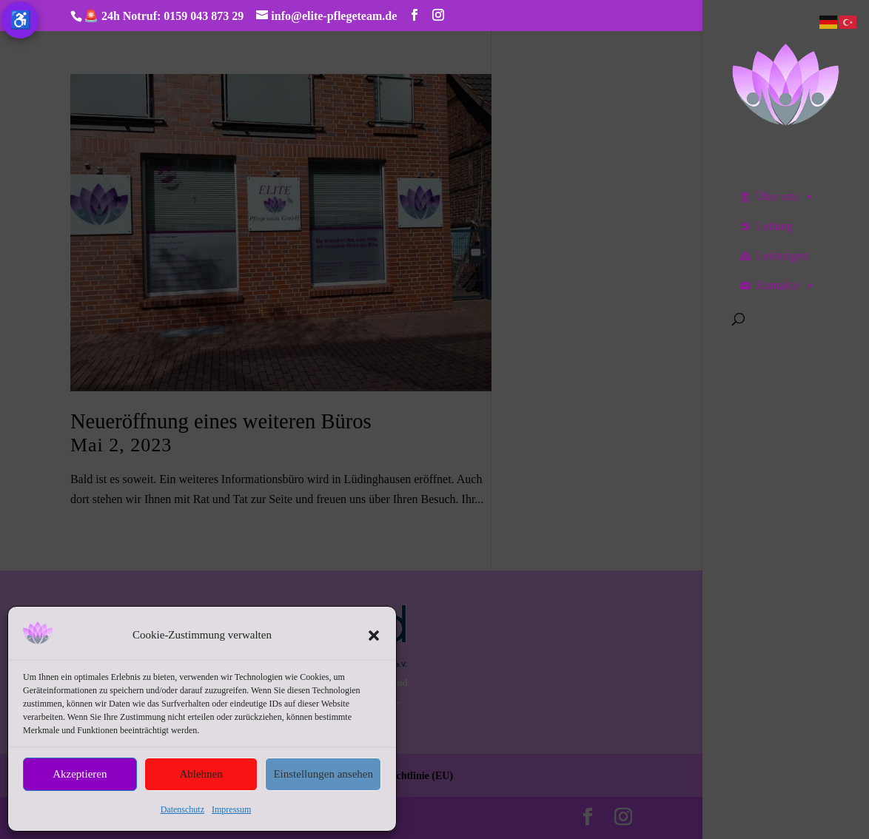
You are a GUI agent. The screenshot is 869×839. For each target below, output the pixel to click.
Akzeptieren (80, 774)
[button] (373, 635)
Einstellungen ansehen (323, 774)
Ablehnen (200, 774)
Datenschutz (182, 809)
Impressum (231, 809)
